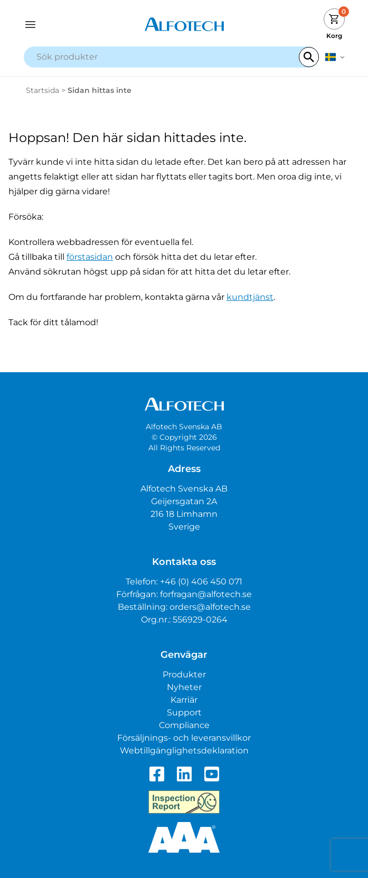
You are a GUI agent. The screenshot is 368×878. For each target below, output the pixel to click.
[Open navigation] (64, 24)
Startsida (42, 90)
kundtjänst (250, 297)
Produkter (184, 674)
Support (184, 712)
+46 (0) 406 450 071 (201, 582)
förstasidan (90, 257)
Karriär (184, 700)
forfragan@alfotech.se (206, 594)
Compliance (184, 725)
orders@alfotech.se (210, 607)
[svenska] (335, 57)
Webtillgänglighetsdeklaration (184, 750)
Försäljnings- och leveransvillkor (184, 738)
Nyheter (184, 687)
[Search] (309, 57)
